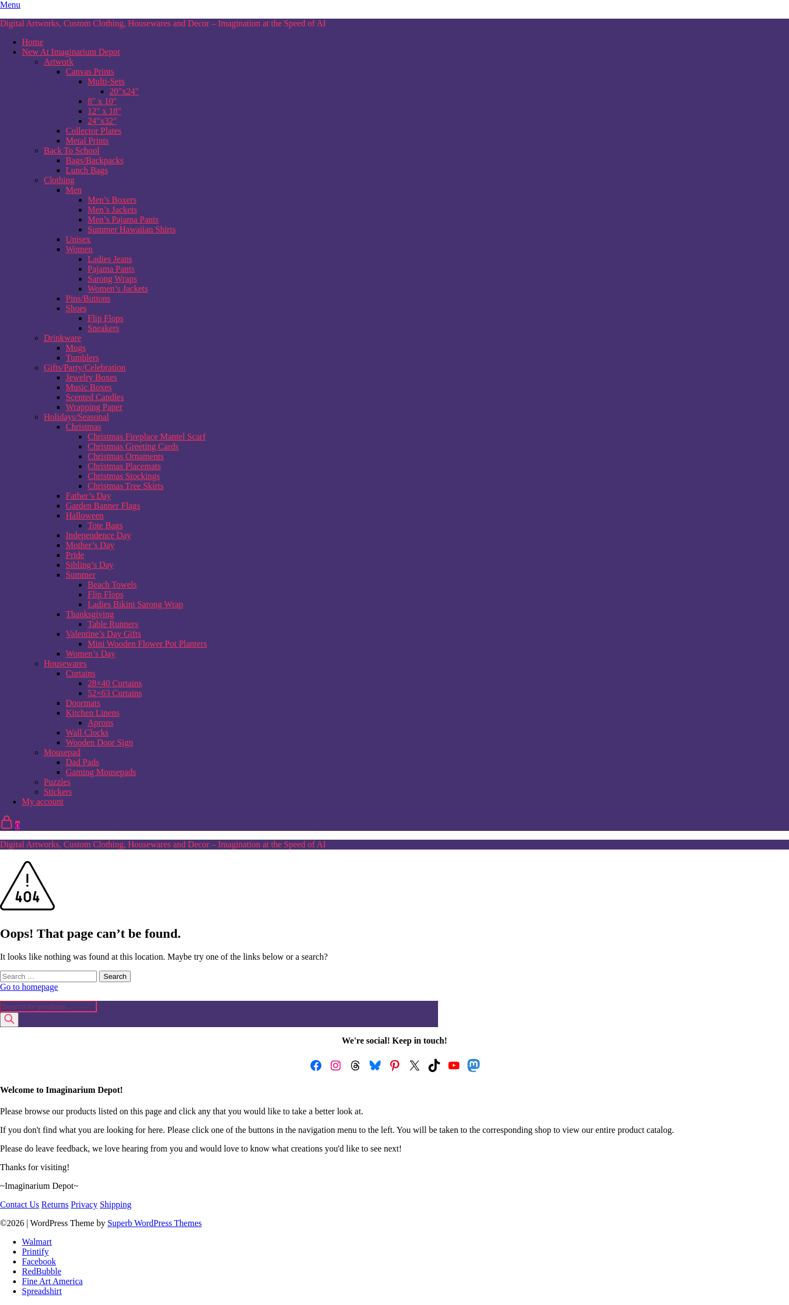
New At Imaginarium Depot (71, 51)
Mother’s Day (90, 545)
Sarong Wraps (112, 278)
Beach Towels (112, 584)
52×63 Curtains (115, 693)
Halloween (84, 515)
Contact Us (19, 1204)
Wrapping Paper (94, 407)
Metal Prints (87, 140)
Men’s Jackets (112, 209)
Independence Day (98, 535)
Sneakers (103, 328)
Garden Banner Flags (103, 505)
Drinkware (62, 338)
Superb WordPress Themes (154, 1223)
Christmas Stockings (124, 476)
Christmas (83, 426)
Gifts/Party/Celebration (84, 367)
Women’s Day (91, 653)
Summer (80, 574)
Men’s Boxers (112, 199)
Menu (10, 4)
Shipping (115, 1204)
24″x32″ (102, 121)
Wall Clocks (87, 732)
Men (74, 190)
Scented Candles (95, 397)
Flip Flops (105, 318)
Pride (75, 555)
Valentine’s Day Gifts (103, 634)
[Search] (9, 1019)
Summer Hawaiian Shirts (132, 229)
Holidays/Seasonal (76, 416)
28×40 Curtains (115, 683)
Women (79, 249)
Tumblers (82, 357)
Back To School (72, 150)
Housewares (65, 663)
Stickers (58, 791)
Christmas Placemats (124, 466)
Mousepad (62, 752)
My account (43, 801)
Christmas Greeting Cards (133, 446)
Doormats (83, 703)
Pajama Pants (111, 268)
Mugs (75, 347)
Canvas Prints (90, 71)
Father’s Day (88, 495)
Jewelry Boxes (91, 377)
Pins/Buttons (88, 298)
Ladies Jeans (110, 259)
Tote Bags (105, 525)
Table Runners (113, 624)
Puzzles (57, 782)
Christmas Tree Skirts (126, 486)
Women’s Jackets (118, 288)
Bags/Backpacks (95, 160)
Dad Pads (82, 762)
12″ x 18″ (104, 111)
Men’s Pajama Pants (123, 219)
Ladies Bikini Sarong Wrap (135, 604)
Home (32, 42)
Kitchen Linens (92, 712)
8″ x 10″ (102, 101)
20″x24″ (124, 91)
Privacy (84, 1204)
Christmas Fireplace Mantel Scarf (147, 436)
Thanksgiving (90, 614)
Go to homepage (29, 986)
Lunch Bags (87, 170)
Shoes (76, 308)
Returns (55, 1204)
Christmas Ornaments (126, 456)
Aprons (100, 722)
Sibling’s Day (90, 564)
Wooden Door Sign (99, 742)
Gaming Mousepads (101, 772)
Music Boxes (89, 387)
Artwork (58, 61)
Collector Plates (94, 130)
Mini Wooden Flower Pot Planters (147, 643)
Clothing (59, 180)
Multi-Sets (106, 81)
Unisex (78, 239)
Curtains (80, 673)
